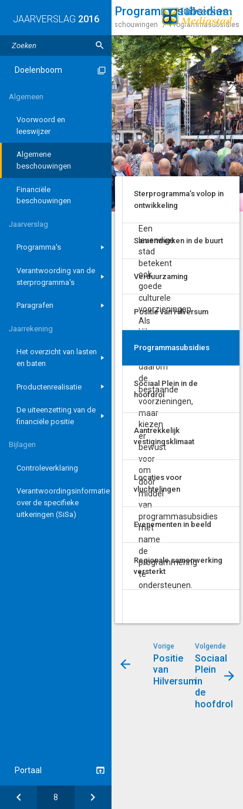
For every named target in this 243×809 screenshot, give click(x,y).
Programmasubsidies (172, 347)
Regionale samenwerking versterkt (178, 566)
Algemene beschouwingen (114, 25)
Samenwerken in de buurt (178, 240)
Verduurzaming (161, 276)
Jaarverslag (28, 224)
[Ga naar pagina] (55, 797)
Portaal (28, 770)
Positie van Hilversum (171, 311)
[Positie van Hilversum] (18, 797)
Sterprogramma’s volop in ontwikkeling (179, 199)
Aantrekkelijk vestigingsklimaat (164, 436)
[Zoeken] (100, 45)
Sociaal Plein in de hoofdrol (166, 389)
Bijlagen (22, 444)
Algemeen (26, 96)
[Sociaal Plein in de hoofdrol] (93, 797)
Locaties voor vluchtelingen (158, 483)
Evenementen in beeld (172, 524)
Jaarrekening (31, 328)
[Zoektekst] (56, 45)
